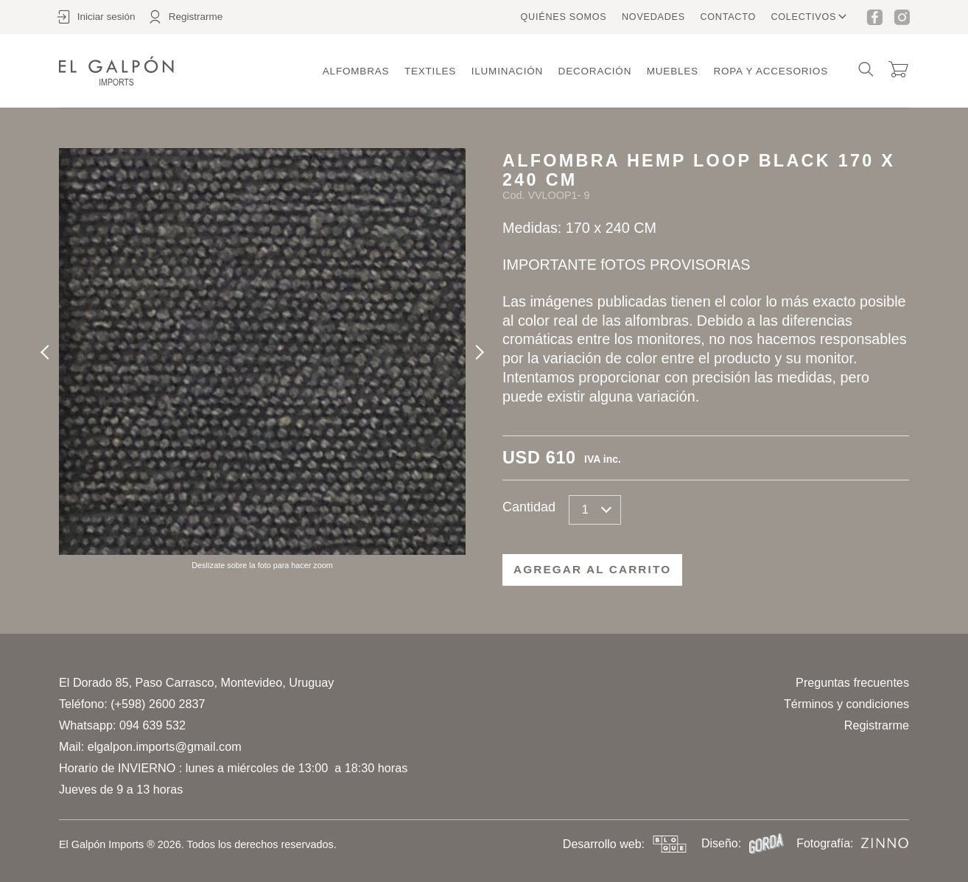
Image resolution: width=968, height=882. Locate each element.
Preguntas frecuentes (852, 682)
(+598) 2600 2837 (158, 703)
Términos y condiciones (846, 703)
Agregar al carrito (592, 569)
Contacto (728, 17)
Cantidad (528, 507)
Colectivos (803, 17)
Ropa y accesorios (770, 71)
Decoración (595, 71)
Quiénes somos (564, 17)
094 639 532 (152, 725)
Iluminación (507, 71)
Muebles (672, 71)
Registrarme (876, 725)
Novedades (653, 17)
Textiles (430, 71)
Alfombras (356, 71)
